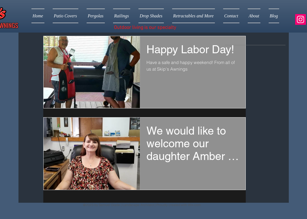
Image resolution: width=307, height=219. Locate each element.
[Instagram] (300, 19)
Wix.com (194, 205)
